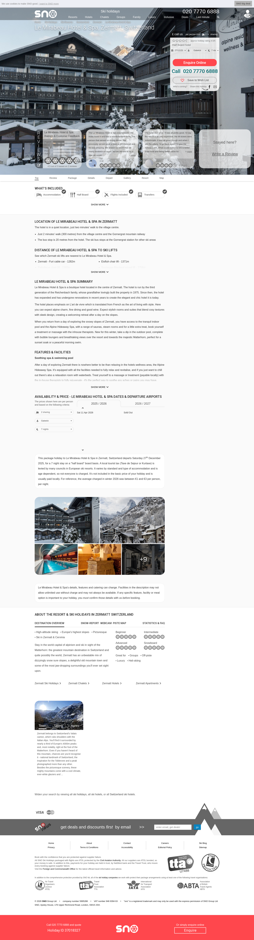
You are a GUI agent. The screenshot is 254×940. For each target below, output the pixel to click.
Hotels (88, 17)
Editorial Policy (165, 847)
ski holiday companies (108, 877)
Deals (185, 17)
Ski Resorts (67, 22)
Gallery (127, 178)
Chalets (104, 17)
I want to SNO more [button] (49, 3)
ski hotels (96, 794)
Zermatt (97, 22)
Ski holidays (110, 11)
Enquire (190, 930)
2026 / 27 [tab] (142, 403)
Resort (145, 178)
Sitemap (203, 847)
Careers (165, 843)
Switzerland (83, 22)
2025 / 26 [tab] (99, 403)
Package (72, 178)
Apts (147, 683)
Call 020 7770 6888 (195, 71)
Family (137, 17)
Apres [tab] (75, 725)
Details (91, 178)
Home (38, 22)
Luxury (152, 17)
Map (161, 178)
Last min (202, 17)
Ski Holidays (51, 22)
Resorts (72, 17)
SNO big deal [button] (243, 3)
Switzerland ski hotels (122, 794)
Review (53, 178)
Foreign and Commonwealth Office (59, 869)
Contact (127, 843)
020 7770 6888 (60, 924)
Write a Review (225, 154)
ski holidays (80, 794)
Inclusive (169, 17)
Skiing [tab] (58, 725)
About (89, 843)
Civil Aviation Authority (110, 860)
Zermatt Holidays (47, 683)
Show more (98, 272)
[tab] (49, 623)
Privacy (51, 847)
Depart (109, 178)
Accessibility (127, 847)
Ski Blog (203, 843)
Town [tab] (42, 725)
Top (37, 178)
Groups (121, 17)
